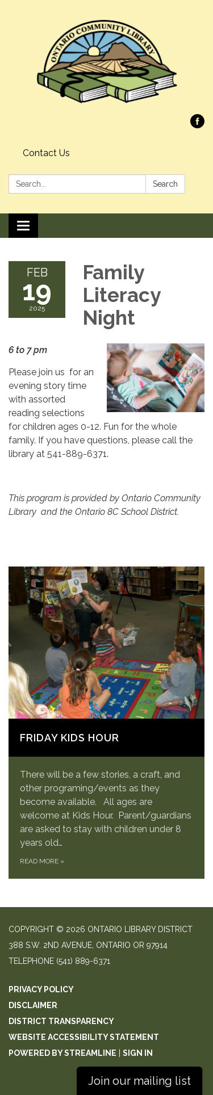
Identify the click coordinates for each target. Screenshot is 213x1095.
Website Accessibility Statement (84, 1037)
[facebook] (197, 125)
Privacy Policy (41, 989)
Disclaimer (33, 1005)
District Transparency (61, 1021)
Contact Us (46, 153)
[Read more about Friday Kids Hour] (106, 722)
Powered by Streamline (62, 1053)
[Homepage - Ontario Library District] (106, 62)
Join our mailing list (139, 1081)
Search (165, 183)
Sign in (138, 1053)
